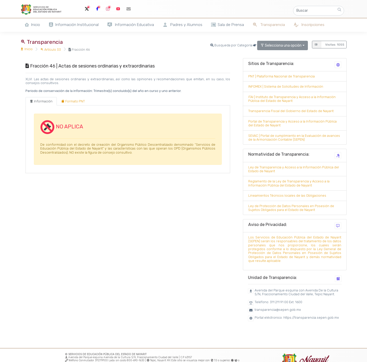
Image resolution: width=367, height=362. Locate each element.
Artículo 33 (50, 49)
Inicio (26, 49)
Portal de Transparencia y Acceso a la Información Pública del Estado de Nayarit (292, 123)
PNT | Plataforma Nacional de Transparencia (281, 76)
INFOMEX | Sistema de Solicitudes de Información (285, 86)
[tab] (41, 101)
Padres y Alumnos (182, 25)
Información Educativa (130, 25)
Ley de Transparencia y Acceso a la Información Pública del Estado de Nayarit (293, 169)
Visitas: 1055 (328, 44)
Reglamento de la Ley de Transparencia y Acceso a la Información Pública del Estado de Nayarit (289, 183)
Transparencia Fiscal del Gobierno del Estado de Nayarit (291, 111)
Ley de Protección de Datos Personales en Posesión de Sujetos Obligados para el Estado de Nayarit (291, 208)
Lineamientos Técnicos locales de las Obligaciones (287, 195)
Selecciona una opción (281, 45)
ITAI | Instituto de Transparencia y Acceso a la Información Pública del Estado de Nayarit (292, 99)
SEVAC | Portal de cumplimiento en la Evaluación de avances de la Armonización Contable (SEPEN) (294, 137)
